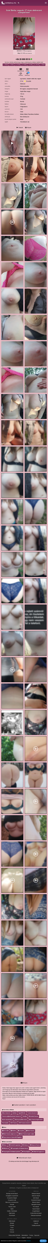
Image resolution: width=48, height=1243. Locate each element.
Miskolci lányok (36, 1202)
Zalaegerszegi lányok (36, 1215)
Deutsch (29, 1237)
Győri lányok (36, 1198)
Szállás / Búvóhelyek (12, 1211)
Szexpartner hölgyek (12, 1198)
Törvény (31, 1235)
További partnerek (36, 1225)
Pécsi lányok (36, 1206)
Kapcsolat (36, 1235)
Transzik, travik (12, 1206)
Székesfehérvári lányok (36, 1213)
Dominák (12, 1204)
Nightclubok (12, 1213)
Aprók (12, 1209)
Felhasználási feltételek (14, 1235)
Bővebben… (29, 1240)
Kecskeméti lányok (36, 1200)
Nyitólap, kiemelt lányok (12, 1193)
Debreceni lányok (36, 1195)
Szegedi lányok (36, 1211)
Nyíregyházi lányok (36, 1204)
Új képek (12, 1223)
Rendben (43, 1241)
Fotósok (12, 1232)
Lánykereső (36, 1221)
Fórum (12, 1227)
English (23, 1237)
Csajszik (36, 1223)
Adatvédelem (25, 1235)
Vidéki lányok (12, 1221)
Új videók (12, 1225)
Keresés (12, 1230)
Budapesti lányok (36, 1193)
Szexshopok (12, 1215)
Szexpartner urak (12, 1200)
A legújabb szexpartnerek (12, 1195)
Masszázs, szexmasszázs (12, 1202)
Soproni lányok (36, 1209)
